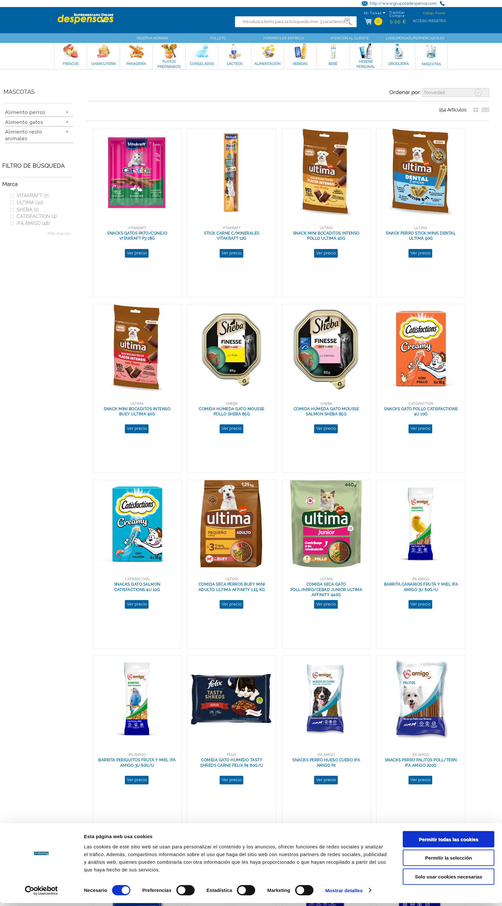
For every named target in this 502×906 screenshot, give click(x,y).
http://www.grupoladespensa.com (403, 3)
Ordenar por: (405, 92)
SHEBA (28, 209)
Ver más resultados (285, 779)
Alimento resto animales (23, 135)
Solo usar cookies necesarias (448, 879)
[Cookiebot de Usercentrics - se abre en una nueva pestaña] (41, 893)
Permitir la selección (448, 861)
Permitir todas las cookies (448, 842)
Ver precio (129, 236)
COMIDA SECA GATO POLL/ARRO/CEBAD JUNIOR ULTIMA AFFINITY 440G (129, 542)
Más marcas (59, 233)
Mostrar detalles (344, 893)
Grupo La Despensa (68, 821)
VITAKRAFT (33, 195)
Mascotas (19, 91)
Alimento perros (25, 112)
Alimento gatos (24, 122)
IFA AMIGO (33, 223)
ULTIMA (30, 202)
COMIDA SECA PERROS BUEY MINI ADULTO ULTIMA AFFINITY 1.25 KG (446, 382)
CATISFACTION (37, 216)
